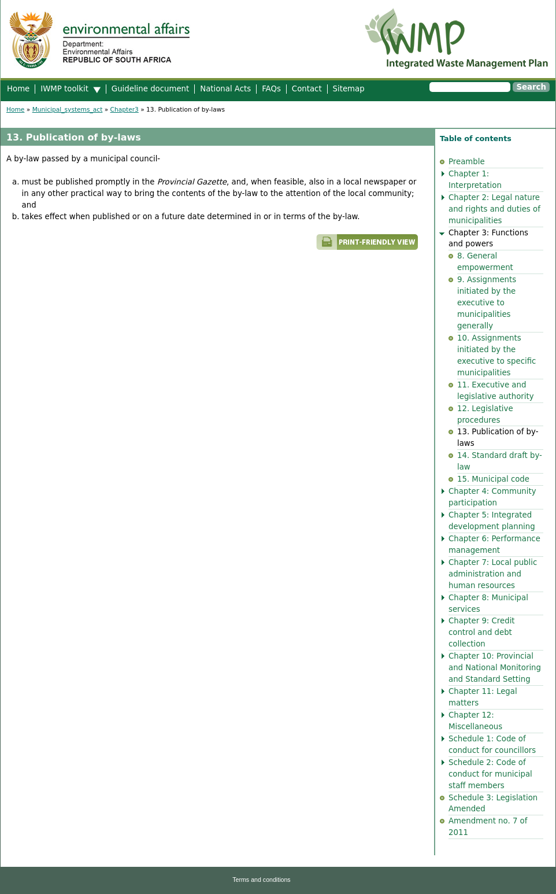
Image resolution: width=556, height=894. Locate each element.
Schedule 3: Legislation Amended (493, 803)
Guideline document (150, 88)
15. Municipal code (493, 479)
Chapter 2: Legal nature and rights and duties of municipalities (494, 209)
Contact (307, 88)
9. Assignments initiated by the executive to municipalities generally (486, 302)
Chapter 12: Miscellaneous (475, 721)
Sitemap (349, 88)
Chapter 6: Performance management (494, 544)
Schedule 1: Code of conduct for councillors (492, 744)
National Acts (225, 88)
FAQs (271, 88)
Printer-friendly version (272, 247)
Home (18, 88)
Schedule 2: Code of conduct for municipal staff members (490, 774)
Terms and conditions (261, 879)
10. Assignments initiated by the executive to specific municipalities (496, 355)
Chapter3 (124, 109)
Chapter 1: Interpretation (475, 179)
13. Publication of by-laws (498, 437)
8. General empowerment (485, 262)
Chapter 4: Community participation (492, 497)
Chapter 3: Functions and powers (488, 238)
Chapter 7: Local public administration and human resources (492, 574)
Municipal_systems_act (67, 109)
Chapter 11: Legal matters (482, 697)
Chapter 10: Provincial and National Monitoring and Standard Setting (494, 668)
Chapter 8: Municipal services (488, 603)
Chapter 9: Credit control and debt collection (481, 632)
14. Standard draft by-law (499, 461)
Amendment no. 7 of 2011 (487, 827)
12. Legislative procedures (485, 414)
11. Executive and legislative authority (495, 390)
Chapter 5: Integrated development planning (491, 521)
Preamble (466, 161)
